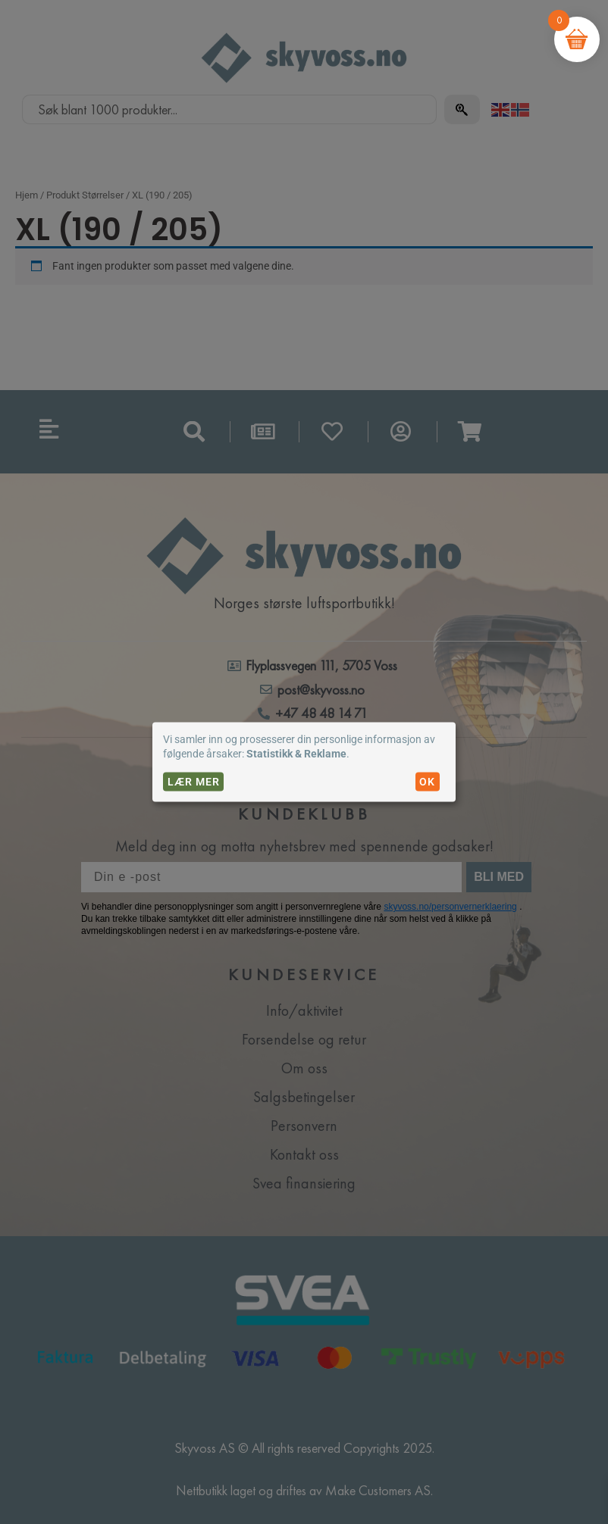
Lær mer (194, 782)
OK (427, 782)
